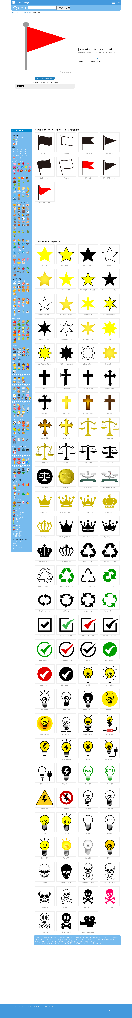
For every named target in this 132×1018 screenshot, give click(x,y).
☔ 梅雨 (15, 142)
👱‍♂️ (14, 368)
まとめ (116, 2)
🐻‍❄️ (28, 211)
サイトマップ (18, 1006)
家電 (13, 446)
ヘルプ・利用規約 (34, 1006)
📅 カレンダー (18, 158)
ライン (18, 541)
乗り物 (14, 345)
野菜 (13, 319)
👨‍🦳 (19, 368)
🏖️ (28, 195)
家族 (13, 362)
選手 (21, 420)
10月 (21, 153)
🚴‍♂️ (28, 351)
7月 (21, 151)
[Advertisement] (97, 30)
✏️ (28, 388)
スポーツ (15, 420)
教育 (13, 385)
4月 (21, 149)
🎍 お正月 (16, 508)
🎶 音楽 (15, 436)
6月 (17, 151)
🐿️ (19, 221)
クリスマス (17, 491)
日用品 (19, 446)
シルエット (17, 546)
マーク (26, 12)
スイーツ (16, 296)
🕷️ (19, 505)
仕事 (21, 375)
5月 (25, 149)
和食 (14, 281)
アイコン (15, 456)
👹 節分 (15, 511)
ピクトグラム (17, 548)
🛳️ (19, 358)
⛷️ (14, 432)
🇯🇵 (23, 462)
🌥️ (14, 191)
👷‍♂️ (23, 378)
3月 (17, 149)
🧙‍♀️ (28, 502)
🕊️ (28, 240)
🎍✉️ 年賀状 (17, 536)
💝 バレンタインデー (20, 513)
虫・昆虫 (16, 265)
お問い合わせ (49, 1006)
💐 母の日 (16, 140)
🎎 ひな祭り (17, 515)
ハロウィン (17, 500)
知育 (25, 385)
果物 (18, 319)
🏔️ (23, 195)
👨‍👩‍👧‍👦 (14, 371)
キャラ (18, 202)
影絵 (27, 202)
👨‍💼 (14, 378)
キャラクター (17, 466)
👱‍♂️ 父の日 (16, 521)
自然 (21, 161)
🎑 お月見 (16, 527)
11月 (26, 153)
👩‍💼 (19, 378)
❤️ (19, 408)
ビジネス (15, 375)
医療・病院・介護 (18, 402)
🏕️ (23, 432)
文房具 (19, 385)
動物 (13, 202)
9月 (17, 153)
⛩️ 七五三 (16, 530)
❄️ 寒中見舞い (18, 532)
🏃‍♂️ (23, 395)
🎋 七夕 (15, 523)
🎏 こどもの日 (18, 137)
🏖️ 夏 (15, 144)
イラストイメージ (17, 12)
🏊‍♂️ (28, 429)
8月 (25, 151)
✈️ (28, 354)
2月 (26, 156)
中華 (23, 281)
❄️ (23, 191)
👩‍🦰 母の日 (16, 519)
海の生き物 (17, 250)
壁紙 (14, 544)
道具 (24, 446)
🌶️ (28, 328)
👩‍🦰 (28, 365)
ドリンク (16, 309)
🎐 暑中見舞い (18, 534)
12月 (17, 156)
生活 (18, 362)
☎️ (19, 449)
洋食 (19, 281)
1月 (22, 156)
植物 (17, 161)
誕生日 (15, 482)
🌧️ (19, 191)
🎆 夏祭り (16, 525)
